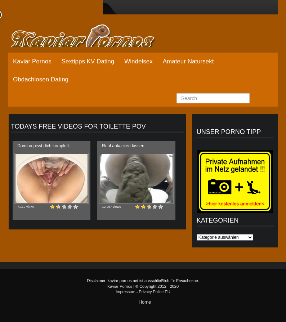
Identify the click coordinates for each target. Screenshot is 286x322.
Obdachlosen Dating (40, 79)
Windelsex (138, 61)
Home (145, 302)
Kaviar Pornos (32, 61)
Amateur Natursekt (188, 61)
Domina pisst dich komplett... (44, 145)
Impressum (125, 292)
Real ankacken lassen (123, 145)
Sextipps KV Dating (88, 61)
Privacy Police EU (154, 292)
